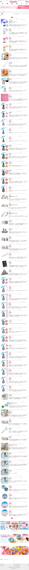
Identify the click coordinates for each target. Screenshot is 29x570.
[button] (1, 1)
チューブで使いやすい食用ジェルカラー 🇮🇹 (14, 555)
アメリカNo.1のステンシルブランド (14, 543)
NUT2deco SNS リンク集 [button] (14, 568)
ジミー (8, 531)
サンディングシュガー (12, 531)
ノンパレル (16, 531)
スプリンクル (20, 531)
